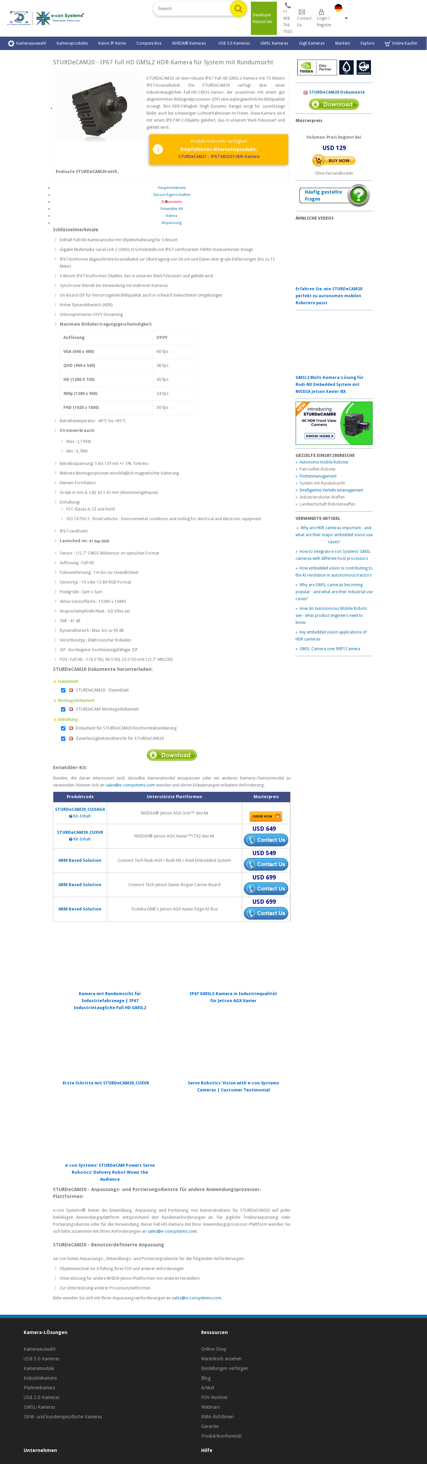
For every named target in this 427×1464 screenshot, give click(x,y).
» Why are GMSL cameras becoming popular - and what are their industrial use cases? (334, 592)
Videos (171, 216)
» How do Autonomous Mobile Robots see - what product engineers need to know (331, 615)
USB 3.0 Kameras (234, 43)
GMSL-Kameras (39, 1407)
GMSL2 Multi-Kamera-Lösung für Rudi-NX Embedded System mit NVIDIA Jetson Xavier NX (330, 384)
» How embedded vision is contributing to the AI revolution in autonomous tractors (334, 572)
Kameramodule (39, 1368)
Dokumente (171, 202)
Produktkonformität (221, 1436)
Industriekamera (40, 1378)
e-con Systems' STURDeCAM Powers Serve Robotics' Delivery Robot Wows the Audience (110, 1172)
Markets (342, 43)
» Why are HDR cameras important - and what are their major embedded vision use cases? (334, 535)
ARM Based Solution (79, 860)
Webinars (210, 1407)
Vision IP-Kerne (112, 43)
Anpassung (171, 223)
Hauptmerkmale (172, 188)
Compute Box (148, 43)
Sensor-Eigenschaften (171, 195)
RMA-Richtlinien (217, 1416)
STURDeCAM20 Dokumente (334, 92)
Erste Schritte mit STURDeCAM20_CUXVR (106, 1082)
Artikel (207, 1387)
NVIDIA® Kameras (190, 43)
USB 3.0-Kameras (41, 1358)
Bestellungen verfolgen (224, 1368)
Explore (367, 43)
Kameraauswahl (27, 43)
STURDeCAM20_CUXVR (80, 832)
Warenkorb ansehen (221, 1358)
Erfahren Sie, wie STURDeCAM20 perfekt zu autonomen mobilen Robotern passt (329, 296)
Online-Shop (214, 1349)
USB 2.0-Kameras (41, 1397)
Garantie (210, 1426)
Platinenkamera (39, 1387)
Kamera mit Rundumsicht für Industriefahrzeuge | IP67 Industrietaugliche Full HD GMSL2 (110, 1000)
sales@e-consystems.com (130, 784)
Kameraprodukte (72, 43)
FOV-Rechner (214, 1397)
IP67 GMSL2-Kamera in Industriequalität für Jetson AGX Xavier (233, 997)
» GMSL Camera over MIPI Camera (328, 649)
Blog (205, 1378)
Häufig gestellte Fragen (323, 195)
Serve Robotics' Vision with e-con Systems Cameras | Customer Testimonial (233, 1086)
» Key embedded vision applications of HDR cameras (331, 636)
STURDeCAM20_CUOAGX (80, 809)
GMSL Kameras (274, 43)
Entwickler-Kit (171, 209)
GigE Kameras (312, 43)
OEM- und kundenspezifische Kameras (63, 1416)
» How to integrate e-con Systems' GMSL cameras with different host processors (333, 555)
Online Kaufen (401, 43)
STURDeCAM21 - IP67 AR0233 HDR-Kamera (219, 156)
